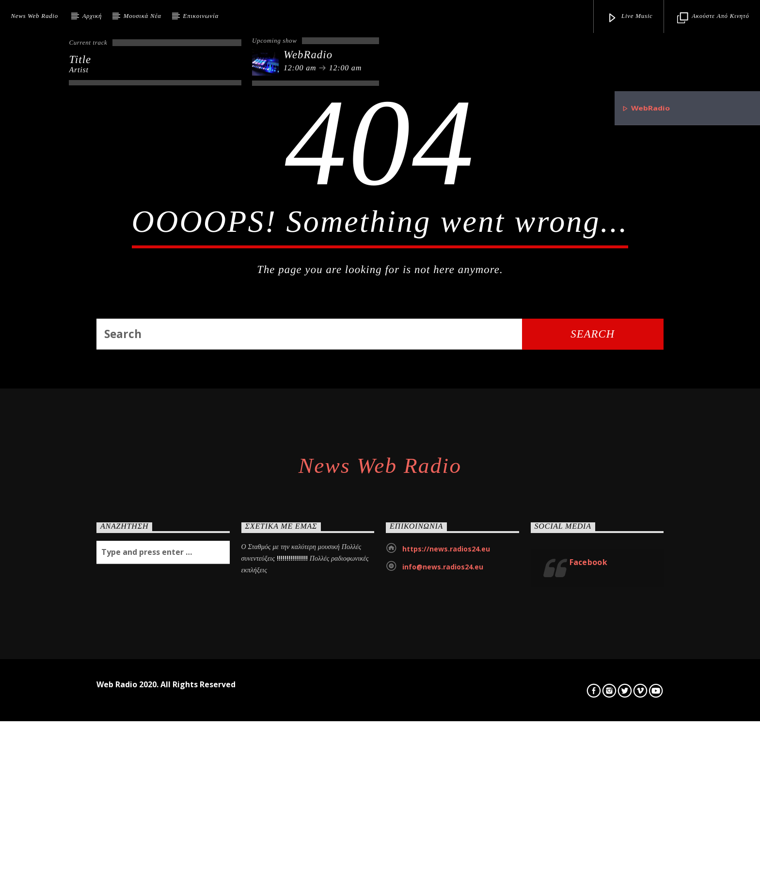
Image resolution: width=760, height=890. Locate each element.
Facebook (589, 830)
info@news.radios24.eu (442, 835)
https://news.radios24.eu (446, 817)
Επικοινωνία (201, 16)
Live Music (630, 18)
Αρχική (92, 16)
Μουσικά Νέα (142, 16)
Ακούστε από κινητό (713, 18)
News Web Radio (34, 16)
